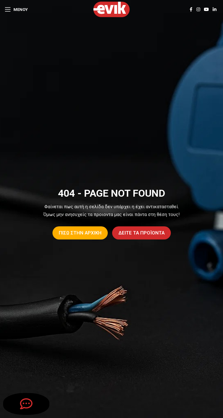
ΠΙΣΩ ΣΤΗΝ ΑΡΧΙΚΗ (80, 233)
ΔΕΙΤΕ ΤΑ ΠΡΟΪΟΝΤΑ (141, 233)
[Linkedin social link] (214, 9)
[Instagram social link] (198, 9)
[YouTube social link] (206, 9)
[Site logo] (111, 9)
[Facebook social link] (191, 9)
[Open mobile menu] (16, 9)
